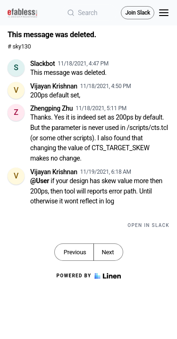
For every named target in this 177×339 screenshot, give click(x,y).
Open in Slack (148, 225)
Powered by (88, 276)
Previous (75, 252)
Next (107, 252)
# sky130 (19, 46)
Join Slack (137, 12)
